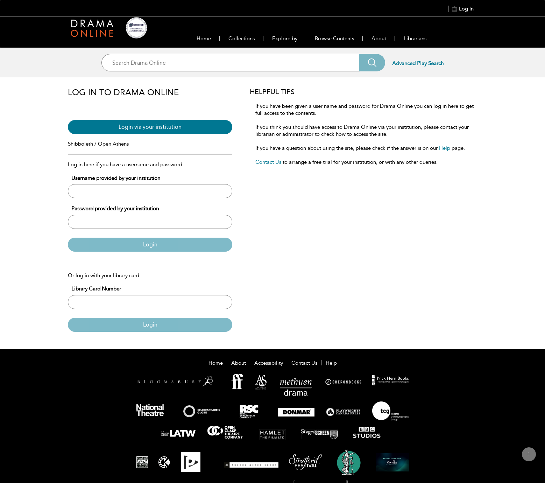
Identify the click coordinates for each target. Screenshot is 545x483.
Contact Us (268, 162)
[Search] (372, 62)
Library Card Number (96, 289)
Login (150, 244)
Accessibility (268, 363)
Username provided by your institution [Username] (115, 178)
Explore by (284, 38)
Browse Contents (334, 38)
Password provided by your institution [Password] (115, 208)
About (378, 38)
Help (444, 148)
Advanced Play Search (418, 63)
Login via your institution (150, 127)
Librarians (415, 38)
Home (204, 38)
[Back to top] (529, 458)
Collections (241, 38)
